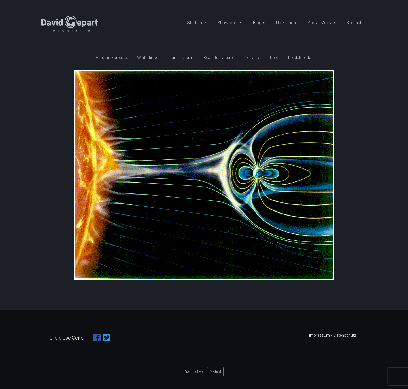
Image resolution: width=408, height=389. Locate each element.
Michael (215, 371)
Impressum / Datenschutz (332, 335)
